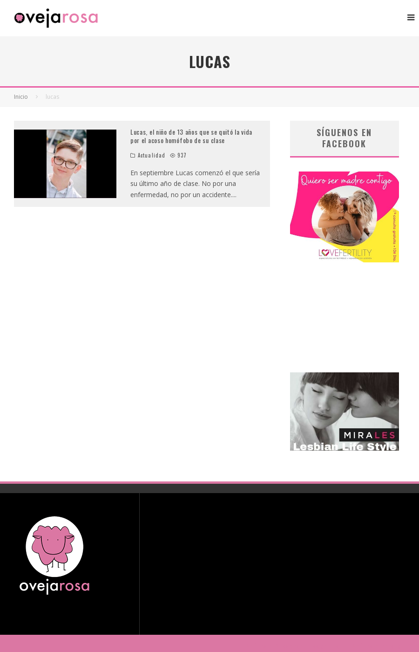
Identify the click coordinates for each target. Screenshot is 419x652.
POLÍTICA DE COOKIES (375, 647)
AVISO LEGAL (327, 647)
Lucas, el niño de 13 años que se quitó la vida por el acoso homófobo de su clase (191, 136)
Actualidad (151, 155)
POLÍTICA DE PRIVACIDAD (273, 647)
